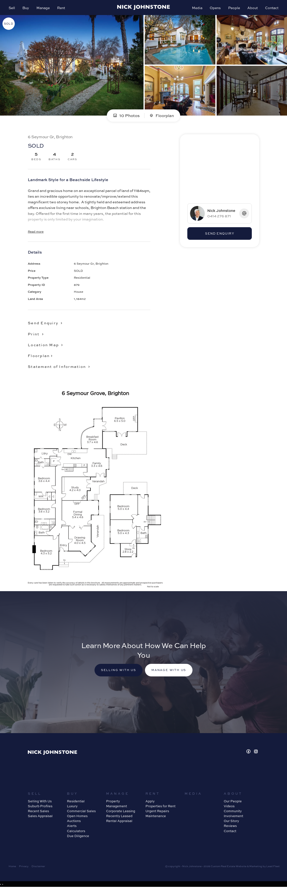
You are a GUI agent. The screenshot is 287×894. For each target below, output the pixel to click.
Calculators (76, 835)
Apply (150, 805)
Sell (13, 9)
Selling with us (116, 674)
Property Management (116, 807)
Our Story (231, 825)
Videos (229, 810)
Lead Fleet (273, 870)
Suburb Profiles (40, 810)
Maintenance (155, 820)
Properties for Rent (160, 810)
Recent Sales (38, 815)
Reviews (230, 830)
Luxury (72, 810)
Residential (76, 805)
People (233, 9)
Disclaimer (38, 870)
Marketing (255, 870)
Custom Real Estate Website (228, 870)
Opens (214, 9)
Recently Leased (119, 820)
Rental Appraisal (119, 825)
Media (196, 9)
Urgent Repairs (157, 815)
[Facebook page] (249, 756)
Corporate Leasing (120, 815)
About (251, 9)
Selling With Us (40, 805)
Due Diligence (78, 840)
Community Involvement (233, 817)
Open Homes (77, 820)
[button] (37, 336)
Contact (270, 9)
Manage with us (171, 674)
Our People (233, 805)
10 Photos (125, 118)
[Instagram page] (256, 756)
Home (12, 870)
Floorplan (162, 118)
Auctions (74, 825)
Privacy (24, 870)
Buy (27, 9)
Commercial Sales (81, 815)
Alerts (72, 830)
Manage (44, 9)
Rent (62, 9)
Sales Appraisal (40, 820)
